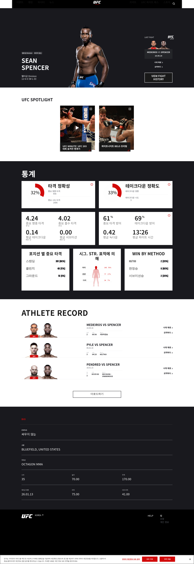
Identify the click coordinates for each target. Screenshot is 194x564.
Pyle (90, 345)
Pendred (94, 365)
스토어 (167, 9)
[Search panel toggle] (173, 9)
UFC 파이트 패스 (153, 9)
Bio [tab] (24, 419)
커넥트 (138, 9)
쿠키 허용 (167, 559)
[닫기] (190, 559)
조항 (162, 518)
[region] (97, 559)
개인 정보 (164, 522)
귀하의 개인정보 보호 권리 (131, 559)
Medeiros (94, 325)
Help (150, 515)
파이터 (39, 9)
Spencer (114, 325)
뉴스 (48, 9)
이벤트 (19, 9)
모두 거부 (149, 559)
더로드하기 (97, 394)
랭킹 (28, 9)
